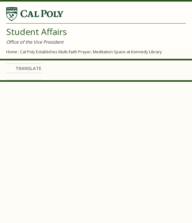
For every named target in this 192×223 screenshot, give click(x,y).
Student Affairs (36, 31)
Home (11, 52)
